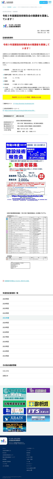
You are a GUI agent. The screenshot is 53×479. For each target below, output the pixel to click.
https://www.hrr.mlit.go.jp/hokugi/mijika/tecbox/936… (20, 110)
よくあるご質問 (29, 457)
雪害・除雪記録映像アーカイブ (9, 457)
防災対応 (4, 452)
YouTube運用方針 (30, 468)
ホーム (4, 448)
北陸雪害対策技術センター (8, 455)
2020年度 (6, 323)
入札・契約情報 (6, 466)
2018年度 (6, 332)
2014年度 (6, 351)
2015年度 (6, 346)
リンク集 (28, 461)
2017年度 (6, 337)
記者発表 (28, 452)
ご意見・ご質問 (29, 459)
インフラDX (5, 463)
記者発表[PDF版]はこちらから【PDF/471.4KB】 (17, 281)
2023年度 (6, 308)
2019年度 (6, 327)
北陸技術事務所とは (7, 450)
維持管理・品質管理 (7, 461)
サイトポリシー (29, 463)
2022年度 (6, 313)
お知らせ (5, 376)
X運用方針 (28, 470)
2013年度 (6, 356)
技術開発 (4, 459)
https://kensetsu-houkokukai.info (24, 103)
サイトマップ (28, 466)
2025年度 (6, 299)
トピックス (6, 371)
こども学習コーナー (30, 448)
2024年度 (6, 304)
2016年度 (6, 342)
